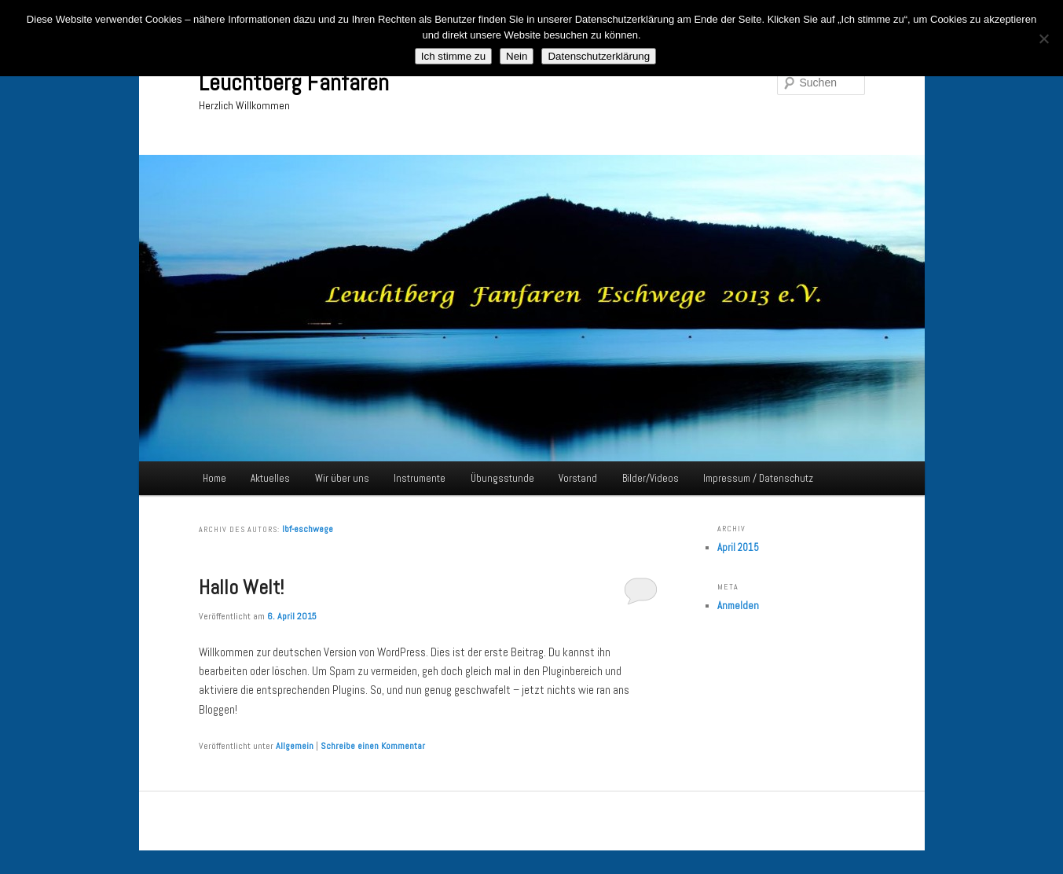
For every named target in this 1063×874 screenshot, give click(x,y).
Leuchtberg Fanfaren (294, 82)
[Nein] (1043, 38)
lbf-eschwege (307, 529)
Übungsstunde (502, 478)
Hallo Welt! (241, 587)
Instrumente (419, 478)
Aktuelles (270, 478)
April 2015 (738, 547)
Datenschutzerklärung (599, 56)
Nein (516, 56)
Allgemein (294, 746)
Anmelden (738, 605)
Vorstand (578, 478)
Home (214, 478)
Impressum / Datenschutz (758, 478)
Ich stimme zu (453, 56)
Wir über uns (342, 478)
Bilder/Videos (650, 478)
